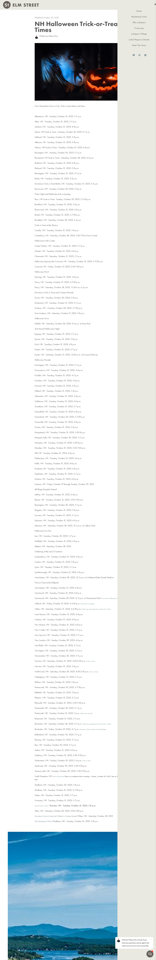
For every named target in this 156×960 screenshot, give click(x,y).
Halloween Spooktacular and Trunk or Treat (96, 609)
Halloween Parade (86, 713)
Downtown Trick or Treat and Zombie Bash (93, 729)
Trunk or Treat (90, 661)
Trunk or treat (93, 672)
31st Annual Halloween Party (110, 598)
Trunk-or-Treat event (58, 776)
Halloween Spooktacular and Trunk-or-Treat (96, 724)
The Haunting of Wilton (44, 821)
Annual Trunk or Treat (41, 806)
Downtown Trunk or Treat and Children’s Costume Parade (59, 816)
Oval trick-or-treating (87, 604)
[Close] (151, 939)
